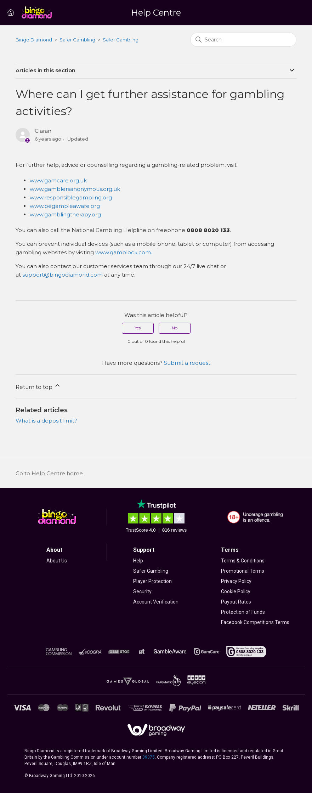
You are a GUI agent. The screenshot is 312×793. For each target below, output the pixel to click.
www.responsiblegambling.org (71, 197)
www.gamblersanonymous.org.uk (75, 189)
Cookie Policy (235, 591)
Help (138, 560)
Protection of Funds (243, 612)
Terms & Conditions (243, 560)
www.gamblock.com (123, 252)
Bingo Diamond (34, 40)
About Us (56, 560)
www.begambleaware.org (65, 206)
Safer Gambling (77, 40)
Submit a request (187, 362)
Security (142, 591)
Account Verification (155, 602)
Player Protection (152, 581)
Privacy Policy (236, 581)
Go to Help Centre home (49, 473)
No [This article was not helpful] (174, 327)
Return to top (38, 386)
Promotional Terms (242, 571)
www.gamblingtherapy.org (65, 214)
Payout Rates (236, 602)
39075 (148, 757)
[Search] (243, 40)
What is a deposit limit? (46, 420)
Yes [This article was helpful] (138, 327)
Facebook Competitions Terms (255, 622)
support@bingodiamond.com (62, 274)
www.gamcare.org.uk (58, 180)
